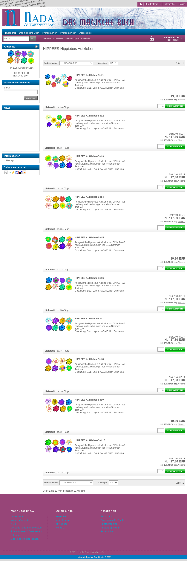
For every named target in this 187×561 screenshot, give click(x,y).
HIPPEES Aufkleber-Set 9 (89, 399)
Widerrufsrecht (19, 520)
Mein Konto (62, 520)
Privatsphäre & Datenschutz (27, 531)
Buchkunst (10, 33)
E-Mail (7, 87)
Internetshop (83, 557)
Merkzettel (170, 4)
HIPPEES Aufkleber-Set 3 (89, 156)
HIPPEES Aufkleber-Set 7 (89, 318)
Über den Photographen (25, 539)
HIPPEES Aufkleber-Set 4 (89, 196)
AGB (13, 524)
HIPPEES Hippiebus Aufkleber (77, 38)
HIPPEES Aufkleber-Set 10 (90, 440)
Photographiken (68, 33)
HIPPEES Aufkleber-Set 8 (89, 359)
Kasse (182, 4)
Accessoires (108, 531)
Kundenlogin (153, 4)
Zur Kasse (62, 524)
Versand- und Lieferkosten (26, 527)
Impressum (17, 516)
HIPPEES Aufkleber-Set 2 (89, 115)
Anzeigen (102, 63)
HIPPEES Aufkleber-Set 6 (89, 278)
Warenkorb (62, 516)
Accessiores (85, 33)
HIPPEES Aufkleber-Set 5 (89, 237)
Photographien (49, 33)
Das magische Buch (29, 33)
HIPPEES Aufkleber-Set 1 (89, 75)
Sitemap (9, 160)
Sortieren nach (51, 63)
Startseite (47, 38)
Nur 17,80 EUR (21, 74)
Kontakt (60, 527)
